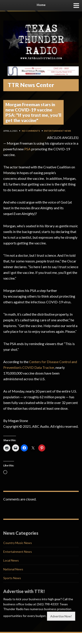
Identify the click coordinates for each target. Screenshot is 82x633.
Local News (11, 560)
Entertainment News (57, 130)
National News (13, 569)
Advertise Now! (61, 616)
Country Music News (17, 543)
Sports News (12, 578)
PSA (27, 149)
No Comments (31, 130)
